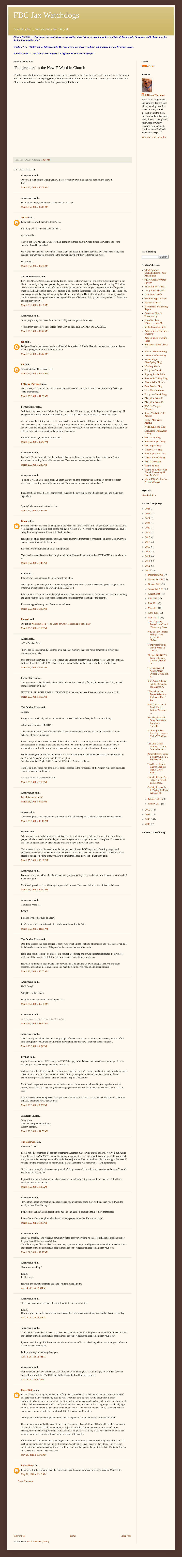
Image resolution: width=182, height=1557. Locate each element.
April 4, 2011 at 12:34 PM (33, 1356)
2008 (148, 819)
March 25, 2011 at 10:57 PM (34, 889)
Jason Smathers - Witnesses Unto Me (154, 321)
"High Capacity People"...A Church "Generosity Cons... (158, 624)
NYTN (24, 217)
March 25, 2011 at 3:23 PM (34, 667)
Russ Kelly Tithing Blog (156, 378)
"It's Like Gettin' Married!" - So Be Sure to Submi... (157, 746)
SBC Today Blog (153, 437)
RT (22, 342)
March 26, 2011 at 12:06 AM (34, 1004)
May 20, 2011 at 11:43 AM (33, 1474)
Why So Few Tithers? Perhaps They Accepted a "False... (157, 635)
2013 (148, 561)
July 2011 (153, 598)
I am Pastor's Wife (153, 294)
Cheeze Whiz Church (155, 382)
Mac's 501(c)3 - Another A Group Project (156, 480)
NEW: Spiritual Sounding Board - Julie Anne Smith (155, 273)
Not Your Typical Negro (156, 298)
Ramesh (25, 619)
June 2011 (153, 603)
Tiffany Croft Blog (153, 449)
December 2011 (155, 575)
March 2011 (154, 617)
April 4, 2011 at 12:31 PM (33, 1317)
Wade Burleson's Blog (155, 427)
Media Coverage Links (155, 327)
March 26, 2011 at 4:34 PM (34, 1046)
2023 (148, 523)
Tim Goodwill (28, 1142)
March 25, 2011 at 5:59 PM (34, 782)
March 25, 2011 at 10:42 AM (34, 331)
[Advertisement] (72, 1509)
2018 (148, 537)
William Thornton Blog (156, 351)
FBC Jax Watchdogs (46, 15)
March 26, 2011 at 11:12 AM (34, 1023)
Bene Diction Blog (153, 386)
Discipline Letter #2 (154, 402)
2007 (148, 824)
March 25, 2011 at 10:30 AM (34, 266)
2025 (148, 513)
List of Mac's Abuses (154, 390)
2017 (148, 542)
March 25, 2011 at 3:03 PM (34, 609)
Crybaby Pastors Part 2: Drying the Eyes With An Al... (157, 790)
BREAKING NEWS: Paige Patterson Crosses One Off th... (157, 659)
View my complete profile (154, 137)
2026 (148, 508)
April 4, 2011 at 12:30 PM (33, 1288)
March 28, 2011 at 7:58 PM (34, 1105)
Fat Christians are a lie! (32, 797)
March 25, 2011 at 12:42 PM (34, 442)
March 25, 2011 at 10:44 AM (34, 354)
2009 (148, 814)
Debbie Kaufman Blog (155, 355)
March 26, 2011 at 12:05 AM (34, 971)
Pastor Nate (27, 1390)
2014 (148, 556)
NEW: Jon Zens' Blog (155, 286)
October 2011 (154, 584)
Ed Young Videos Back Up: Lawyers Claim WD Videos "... (157, 734)
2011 (147, 570)
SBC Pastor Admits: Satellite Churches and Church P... (157, 684)
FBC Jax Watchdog (31, 384)
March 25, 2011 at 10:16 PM (34, 821)
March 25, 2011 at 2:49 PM (34, 563)
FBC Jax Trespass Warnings (153, 407)
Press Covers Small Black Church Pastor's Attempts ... (156, 708)
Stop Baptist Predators (155, 453)
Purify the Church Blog (156, 394)
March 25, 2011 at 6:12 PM (34, 801)
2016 (148, 547)
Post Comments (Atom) (37, 1541)
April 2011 (153, 613)
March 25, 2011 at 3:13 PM (34, 628)
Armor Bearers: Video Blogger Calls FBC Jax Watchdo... (157, 757)
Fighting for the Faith (155, 374)
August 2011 (154, 594)
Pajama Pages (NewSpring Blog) (153, 361)
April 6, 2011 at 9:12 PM (32, 1379)
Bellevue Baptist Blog (155, 441)
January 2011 (154, 803)
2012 (148, 566)
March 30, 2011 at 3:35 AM (34, 1187)
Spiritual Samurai (153, 302)
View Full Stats (149, 495)
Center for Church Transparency (153, 315)
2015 (148, 551)
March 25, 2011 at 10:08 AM (34, 187)
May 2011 (153, 608)
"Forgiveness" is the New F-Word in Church (156, 648)
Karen (24, 521)
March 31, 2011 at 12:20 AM (34, 1252)
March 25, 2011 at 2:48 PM (34, 510)
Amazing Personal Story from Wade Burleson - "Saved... (156, 721)
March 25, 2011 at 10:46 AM (34, 373)
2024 (148, 518)
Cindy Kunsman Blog (155, 290)
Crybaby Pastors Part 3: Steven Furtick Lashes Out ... (157, 780)
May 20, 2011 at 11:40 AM (33, 1455)
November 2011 (156, 579)
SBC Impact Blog (153, 445)
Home (73, 1536)
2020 (148, 527)
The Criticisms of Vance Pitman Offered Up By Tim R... (158, 672)
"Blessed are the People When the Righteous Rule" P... (156, 695)
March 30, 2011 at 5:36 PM (34, 1223)
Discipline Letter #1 (154, 398)
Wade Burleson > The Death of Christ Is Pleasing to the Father (60, 624)
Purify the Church (153, 370)
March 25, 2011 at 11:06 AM (34, 396)
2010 (148, 810)
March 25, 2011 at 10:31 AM (34, 305)
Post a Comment (25, 1481)
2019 (148, 532)
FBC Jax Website (153, 461)
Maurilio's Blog (152, 465)
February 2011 (155, 799)
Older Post (126, 1536)
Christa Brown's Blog (155, 457)
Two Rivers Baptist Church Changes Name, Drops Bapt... (156, 768)
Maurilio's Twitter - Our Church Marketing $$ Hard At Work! (156, 472)
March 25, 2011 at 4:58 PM (34, 697)
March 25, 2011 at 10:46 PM (34, 860)
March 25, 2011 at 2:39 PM (34, 465)
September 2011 (156, 589)
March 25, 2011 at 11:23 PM (34, 929)
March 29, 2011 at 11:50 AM (34, 1131)
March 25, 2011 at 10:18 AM (34, 207)
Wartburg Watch (152, 366)
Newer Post (19, 1536)
